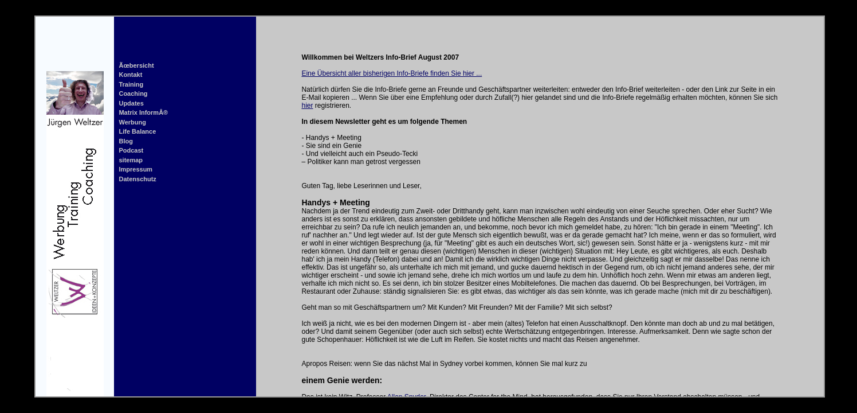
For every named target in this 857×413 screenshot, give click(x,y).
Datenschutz (137, 179)
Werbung (132, 122)
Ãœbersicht (136, 65)
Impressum (135, 169)
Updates (131, 103)
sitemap (131, 160)
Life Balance (137, 131)
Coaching (133, 93)
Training (131, 84)
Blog (125, 141)
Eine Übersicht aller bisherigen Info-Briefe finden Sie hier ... (391, 73)
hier (307, 106)
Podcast (131, 150)
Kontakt (130, 74)
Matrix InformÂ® (143, 112)
